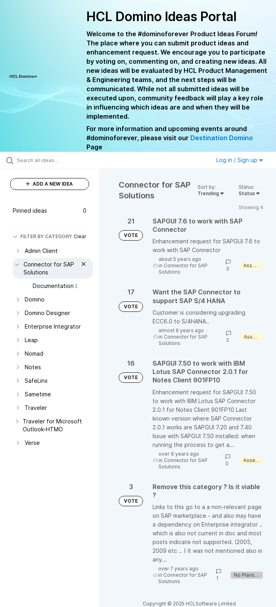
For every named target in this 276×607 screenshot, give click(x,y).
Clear (80, 236)
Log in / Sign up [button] (239, 160)
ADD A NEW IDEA (49, 184)
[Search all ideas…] (54, 160)
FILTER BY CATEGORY (42, 236)
